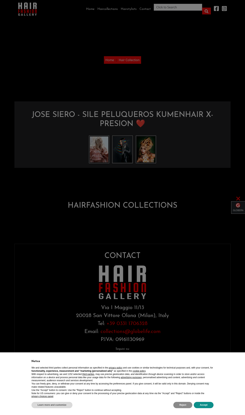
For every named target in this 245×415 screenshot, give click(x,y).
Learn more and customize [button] (52, 405)
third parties (88, 374)
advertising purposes (131, 377)
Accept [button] (203, 405)
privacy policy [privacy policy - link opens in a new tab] (115, 367)
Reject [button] (182, 405)
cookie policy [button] (139, 371)
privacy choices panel (42, 396)
